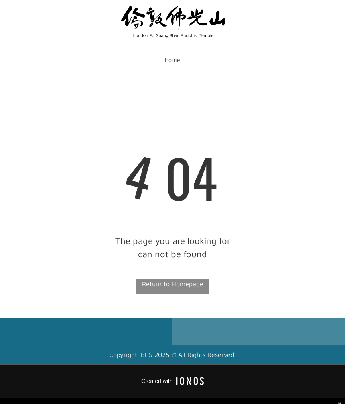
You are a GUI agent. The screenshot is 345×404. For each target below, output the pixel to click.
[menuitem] (173, 60)
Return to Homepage (172, 283)
